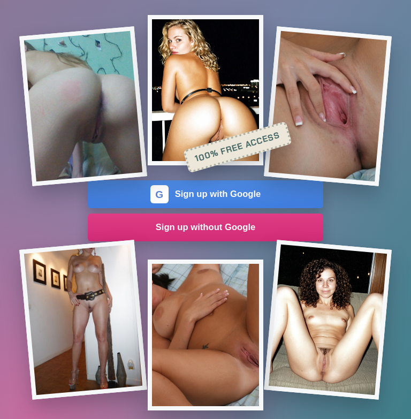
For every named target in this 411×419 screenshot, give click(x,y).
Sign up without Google (206, 227)
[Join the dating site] (83, 106)
